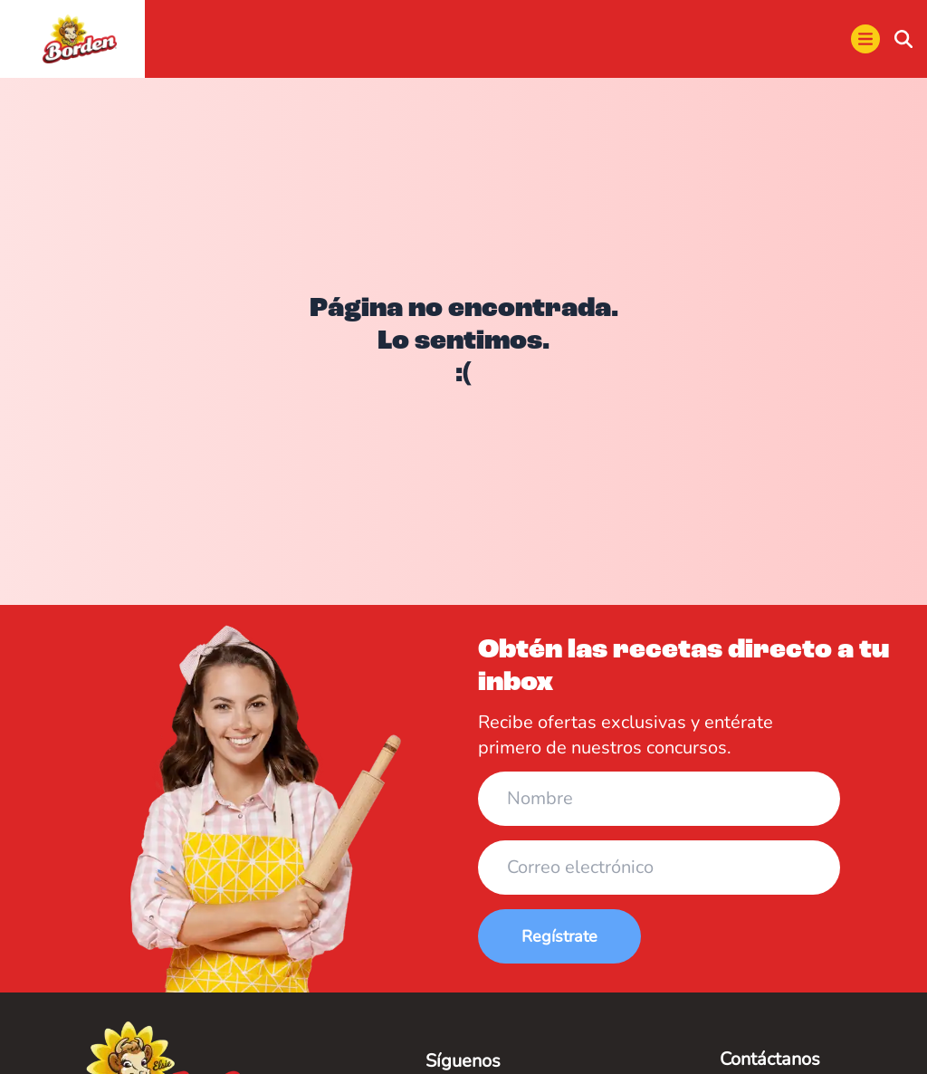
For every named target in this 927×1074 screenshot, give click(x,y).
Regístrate (559, 936)
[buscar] (903, 39)
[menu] (865, 38)
